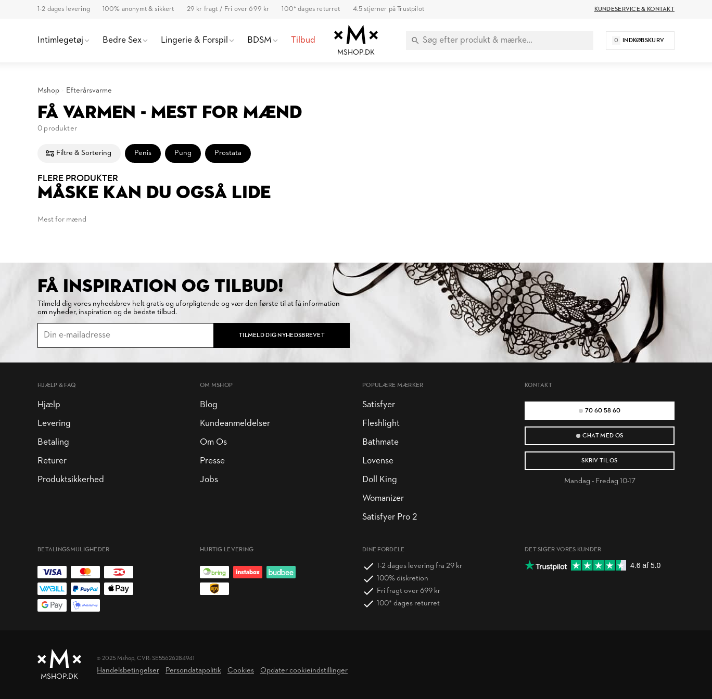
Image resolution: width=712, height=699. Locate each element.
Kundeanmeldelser (235, 423)
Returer (52, 461)
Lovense (377, 461)
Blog (209, 404)
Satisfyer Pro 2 (389, 517)
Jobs (209, 479)
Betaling (53, 442)
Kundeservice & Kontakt (634, 9)
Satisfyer (378, 404)
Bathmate (380, 442)
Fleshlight (381, 423)
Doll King (379, 479)
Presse (212, 461)
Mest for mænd (61, 220)
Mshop (48, 91)
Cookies (240, 671)
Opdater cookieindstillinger (304, 671)
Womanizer (383, 498)
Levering (54, 423)
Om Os (213, 442)
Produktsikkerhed (70, 479)
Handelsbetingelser (128, 671)
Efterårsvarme (89, 91)
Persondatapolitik (193, 671)
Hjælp (48, 404)
